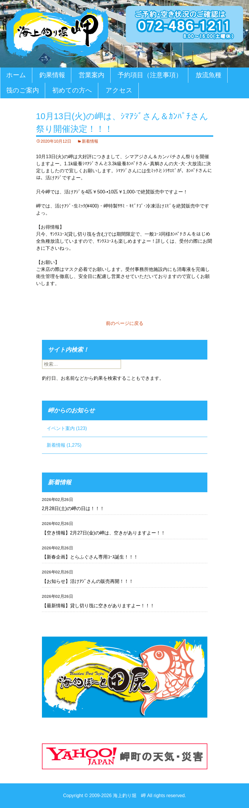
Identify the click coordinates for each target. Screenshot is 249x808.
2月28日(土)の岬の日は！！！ (73, 508)
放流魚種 (208, 75)
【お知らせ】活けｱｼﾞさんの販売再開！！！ (87, 581)
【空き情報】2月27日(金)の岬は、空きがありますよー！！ (103, 532)
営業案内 (91, 75)
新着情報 (90, 141)
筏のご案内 (22, 90)
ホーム (16, 75)
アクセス (119, 90)
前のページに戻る (124, 323)
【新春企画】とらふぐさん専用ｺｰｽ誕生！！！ (90, 556)
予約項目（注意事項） (150, 75)
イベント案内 (61, 428)
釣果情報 (52, 75)
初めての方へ (72, 90)
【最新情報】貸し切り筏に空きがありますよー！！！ (98, 605)
